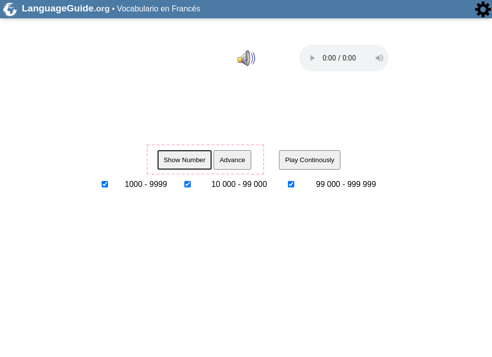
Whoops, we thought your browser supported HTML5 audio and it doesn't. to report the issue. (343, 58)
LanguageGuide (66, 8)
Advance (232, 160)
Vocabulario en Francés (158, 8)
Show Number (184, 160)
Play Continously (309, 160)
